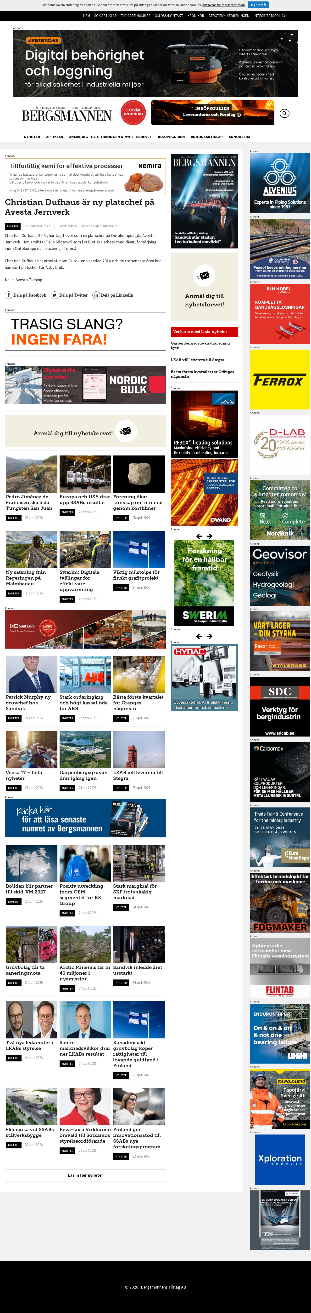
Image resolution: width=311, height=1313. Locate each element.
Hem (86, 15)
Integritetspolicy (269, 15)
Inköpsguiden (171, 136)
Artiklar (54, 136)
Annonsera (239, 136)
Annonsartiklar (207, 136)
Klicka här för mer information (223, 5)
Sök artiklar (105, 15)
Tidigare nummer (135, 15)
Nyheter (32, 136)
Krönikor (195, 15)
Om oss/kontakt (169, 15)
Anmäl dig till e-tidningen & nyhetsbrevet (110, 136)
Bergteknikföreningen (228, 15)
